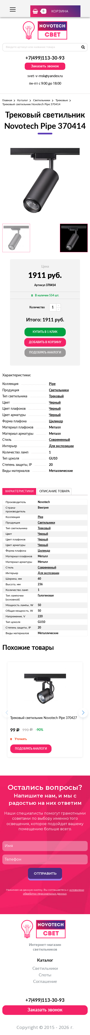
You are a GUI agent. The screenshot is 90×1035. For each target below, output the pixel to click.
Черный (55, 402)
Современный (59, 440)
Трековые (61, 100)
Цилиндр (56, 421)
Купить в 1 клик (45, 332)
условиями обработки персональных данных (53, 891)
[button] (83, 714)
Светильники (41, 100)
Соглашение (45, 982)
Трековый (56, 396)
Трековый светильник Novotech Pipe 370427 (43, 718)
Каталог (22, 100)
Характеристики (19, 491)
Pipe (52, 384)
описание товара (54, 491)
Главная (7, 100)
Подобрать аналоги (45, 352)
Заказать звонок (45, 66)
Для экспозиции (61, 446)
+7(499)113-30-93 (45, 58)
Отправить (45, 873)
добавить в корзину (45, 342)
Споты (45, 975)
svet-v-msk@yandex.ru (45, 76)
